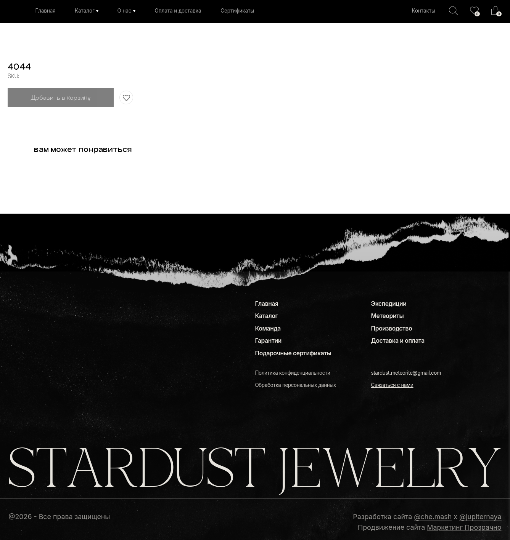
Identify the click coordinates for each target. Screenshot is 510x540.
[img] (474, 10)
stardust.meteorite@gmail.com (406, 373)
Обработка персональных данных (295, 385)
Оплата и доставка (177, 11)
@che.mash (433, 517)
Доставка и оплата (398, 340)
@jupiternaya (480, 517)
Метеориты (387, 316)
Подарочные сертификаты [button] (293, 353)
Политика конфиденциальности (292, 373)
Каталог (85, 11)
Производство (391, 328)
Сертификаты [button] (237, 11)
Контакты (423, 11)
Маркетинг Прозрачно (464, 527)
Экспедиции (389, 303)
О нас (124, 11)
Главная (45, 11)
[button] (392, 385)
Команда (267, 328)
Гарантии (268, 340)
